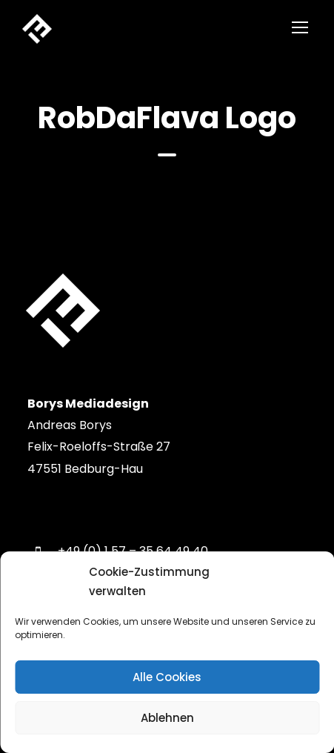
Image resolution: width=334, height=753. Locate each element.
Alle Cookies (167, 677)
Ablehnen (167, 718)
